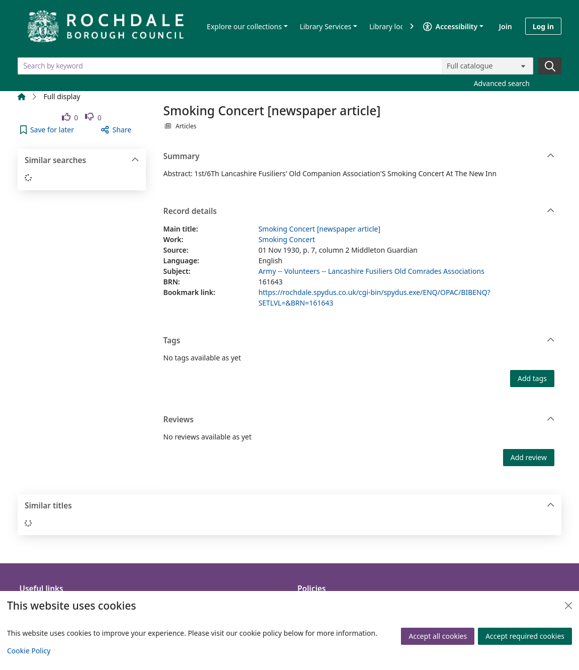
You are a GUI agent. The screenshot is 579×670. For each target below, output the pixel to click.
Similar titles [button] (290, 505)
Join (505, 26)
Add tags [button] (532, 378)
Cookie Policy (28, 650)
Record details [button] (359, 211)
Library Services (326, 26)
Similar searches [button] (82, 160)
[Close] (568, 606)
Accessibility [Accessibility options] (450, 26)
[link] (70, 117)
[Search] (549, 66)
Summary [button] (359, 156)
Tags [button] (359, 340)
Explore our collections (244, 26)
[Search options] (487, 66)
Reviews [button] (359, 419)
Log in (543, 26)
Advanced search (502, 83)
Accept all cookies (437, 636)
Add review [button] (529, 457)
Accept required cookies (524, 636)
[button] (47, 129)
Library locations (396, 26)
